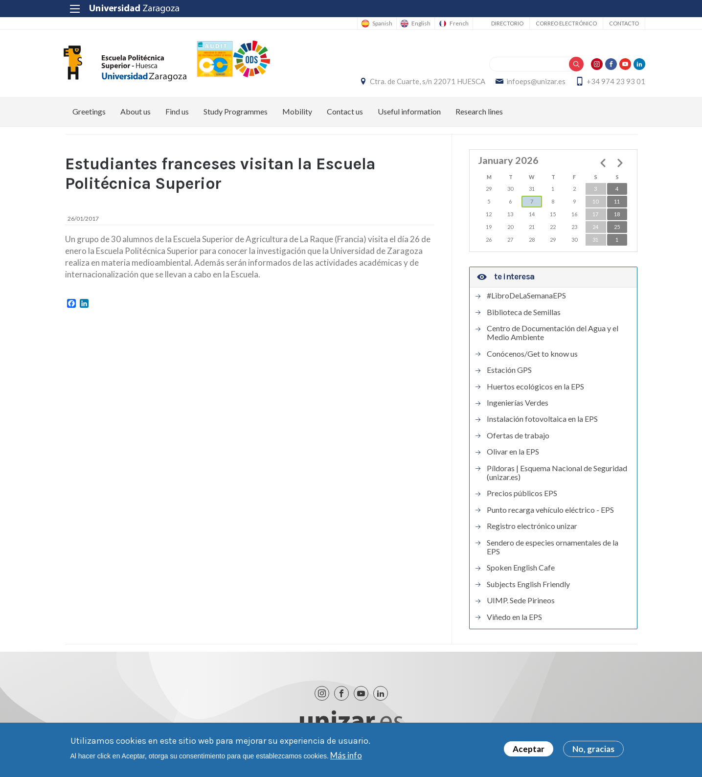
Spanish (374, 23)
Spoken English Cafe (521, 571)
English (413, 23)
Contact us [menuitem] (345, 114)
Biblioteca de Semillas (524, 315)
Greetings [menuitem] (89, 114)
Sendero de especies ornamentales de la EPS (552, 550)
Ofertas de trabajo (518, 438)
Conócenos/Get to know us (532, 356)
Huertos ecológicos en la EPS (535, 389)
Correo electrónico (558, 23)
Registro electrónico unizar (532, 529)
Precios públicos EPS (522, 496)
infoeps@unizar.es (528, 83)
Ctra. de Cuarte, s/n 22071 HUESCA (419, 83)
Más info (346, 755)
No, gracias (593, 749)
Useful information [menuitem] (409, 114)
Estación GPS (509, 373)
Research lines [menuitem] (479, 114)
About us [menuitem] (135, 114)
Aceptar (528, 749)
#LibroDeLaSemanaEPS (526, 299)
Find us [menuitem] (177, 114)
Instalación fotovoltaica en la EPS (542, 422)
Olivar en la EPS (513, 455)
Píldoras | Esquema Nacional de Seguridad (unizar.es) (557, 475)
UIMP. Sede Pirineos (521, 603)
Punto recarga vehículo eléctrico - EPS (550, 512)
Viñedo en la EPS (514, 620)
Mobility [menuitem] (297, 114)
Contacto (616, 23)
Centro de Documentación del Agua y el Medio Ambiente (552, 335)
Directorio (499, 23)
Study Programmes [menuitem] (236, 114)
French (451, 23)
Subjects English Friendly (528, 587)
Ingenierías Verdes (517, 405)
